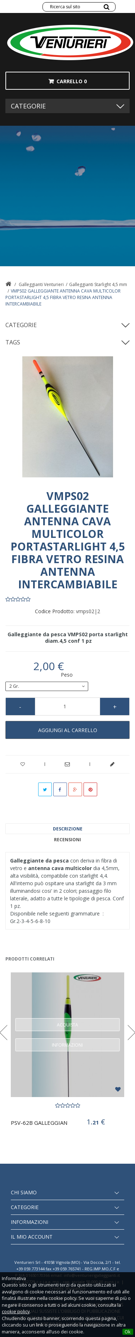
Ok (128, 1332)
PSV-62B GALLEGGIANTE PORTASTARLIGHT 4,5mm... (39, 1122)
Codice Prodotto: (55, 611)
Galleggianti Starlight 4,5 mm (98, 284)
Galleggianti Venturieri (41, 284)
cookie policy (16, 1311)
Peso (67, 675)
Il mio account (32, 1236)
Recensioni (67, 840)
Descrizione (67, 829)
